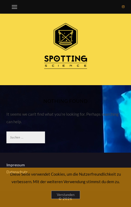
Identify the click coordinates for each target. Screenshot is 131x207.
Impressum (15, 165)
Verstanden (65, 195)
